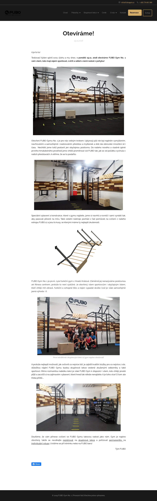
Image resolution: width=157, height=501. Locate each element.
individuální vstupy (40, 443)
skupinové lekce (86, 440)
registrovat (68, 440)
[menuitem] (61, 13)
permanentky (116, 440)
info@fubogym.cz (127, 2)
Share (36, 464)
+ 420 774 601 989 (145, 2)
